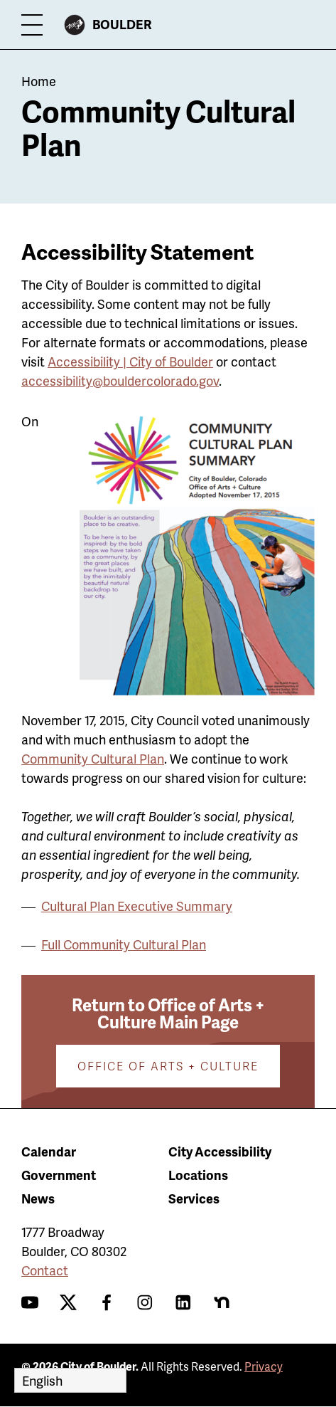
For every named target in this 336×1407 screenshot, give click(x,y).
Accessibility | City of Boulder (130, 361)
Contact (44, 1270)
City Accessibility (219, 1151)
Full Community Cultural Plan (123, 944)
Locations (198, 1175)
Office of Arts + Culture (168, 1066)
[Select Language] (70, 1380)
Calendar (48, 1151)
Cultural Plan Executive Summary (136, 906)
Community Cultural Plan (92, 758)
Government (58, 1175)
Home (38, 81)
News (38, 1198)
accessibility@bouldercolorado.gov (120, 380)
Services (194, 1198)
